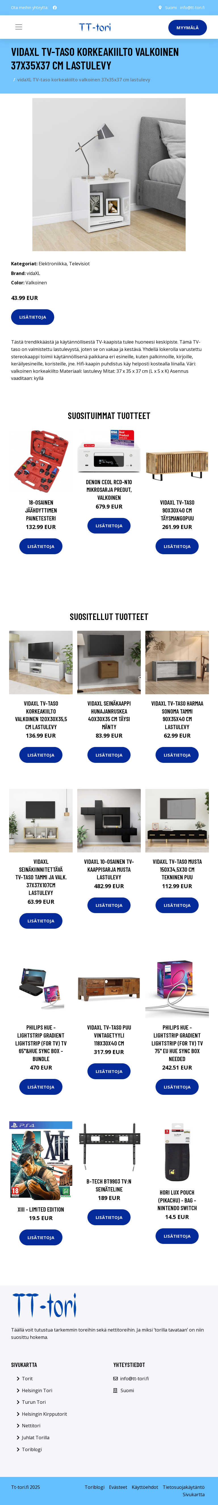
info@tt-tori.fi (192, 7)
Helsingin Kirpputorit (44, 1414)
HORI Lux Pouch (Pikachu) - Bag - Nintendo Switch (177, 1200)
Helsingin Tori (37, 1390)
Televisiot (79, 264)
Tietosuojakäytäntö (184, 1487)
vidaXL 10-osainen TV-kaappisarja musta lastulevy (109, 869)
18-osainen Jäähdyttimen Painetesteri (41, 510)
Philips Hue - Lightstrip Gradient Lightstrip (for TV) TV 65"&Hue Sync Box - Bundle (41, 1043)
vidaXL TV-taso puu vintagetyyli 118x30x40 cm (109, 1035)
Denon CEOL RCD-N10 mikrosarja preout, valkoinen (109, 489)
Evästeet (118, 1487)
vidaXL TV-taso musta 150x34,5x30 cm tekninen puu (177, 869)
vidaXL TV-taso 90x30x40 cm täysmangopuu (177, 510)
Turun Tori (34, 1402)
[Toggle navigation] (18, 27)
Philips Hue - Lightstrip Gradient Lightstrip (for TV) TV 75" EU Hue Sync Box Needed (177, 1043)
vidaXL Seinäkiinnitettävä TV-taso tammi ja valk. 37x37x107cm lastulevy (41, 877)
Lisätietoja (32, 317)
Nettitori (31, 1426)
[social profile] (55, 7)
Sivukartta (194, 1494)
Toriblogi (32, 1449)
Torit (27, 1378)
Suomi (171, 7)
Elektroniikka (53, 264)
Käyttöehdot (145, 1487)
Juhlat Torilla (35, 1437)
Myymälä (188, 27)
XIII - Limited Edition (41, 1209)
